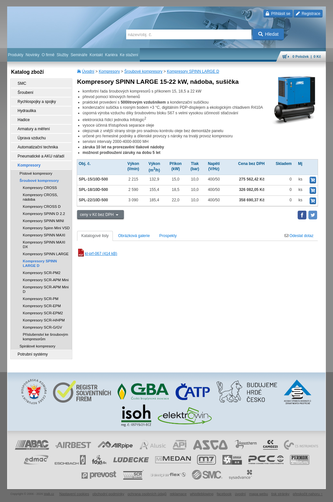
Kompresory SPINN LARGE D (193, 71)
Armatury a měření (34, 129)
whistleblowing (201, 494)
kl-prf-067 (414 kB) (97, 253)
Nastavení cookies (74, 494)
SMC (22, 83)
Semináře (79, 55)
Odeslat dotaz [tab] (299, 235)
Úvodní (88, 71)
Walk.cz (49, 494)
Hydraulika (27, 110)
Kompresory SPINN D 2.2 (44, 214)
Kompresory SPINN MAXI (44, 235)
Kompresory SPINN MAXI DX (44, 244)
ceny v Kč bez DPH (97, 214)
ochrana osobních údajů (146, 494)
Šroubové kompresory (143, 71)
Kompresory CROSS (40, 188)
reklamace (178, 494)
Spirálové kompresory (37, 346)
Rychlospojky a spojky (37, 101)
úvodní (240, 494)
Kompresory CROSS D (41, 206)
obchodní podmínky (108, 494)
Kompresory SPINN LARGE (46, 254)
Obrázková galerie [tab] (134, 235)
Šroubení (25, 92)
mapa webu (258, 494)
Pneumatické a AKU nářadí (41, 156)
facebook (224, 494)
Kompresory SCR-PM (41, 299)
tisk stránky (280, 494)
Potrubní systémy (33, 354)
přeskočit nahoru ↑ (308, 494)
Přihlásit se (278, 13)
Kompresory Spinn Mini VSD (46, 228)
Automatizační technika (38, 147)
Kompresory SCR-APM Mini (46, 280)
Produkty (15, 55)
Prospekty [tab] (168, 235)
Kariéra (111, 55)
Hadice (24, 120)
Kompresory (109, 71)
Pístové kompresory (36, 173)
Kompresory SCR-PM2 (41, 273)
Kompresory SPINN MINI (43, 221)
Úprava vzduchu (32, 138)
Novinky (33, 55)
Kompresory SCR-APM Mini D (46, 289)
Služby (62, 55)
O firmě (48, 55)
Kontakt (96, 55)
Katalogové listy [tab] (95, 235)
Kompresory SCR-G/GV (42, 327)
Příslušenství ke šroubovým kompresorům (45, 337)
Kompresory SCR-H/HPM (44, 320)
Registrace (308, 13)
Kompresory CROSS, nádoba (40, 197)
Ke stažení (129, 55)
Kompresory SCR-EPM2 (43, 313)
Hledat (268, 34)
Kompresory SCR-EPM (42, 306)
